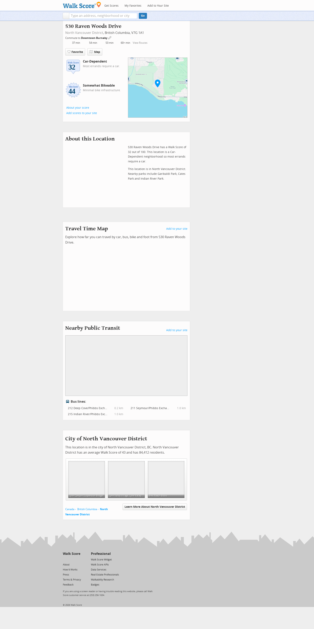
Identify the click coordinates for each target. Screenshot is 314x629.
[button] (66, 16)
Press (66, 574)
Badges (95, 584)
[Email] (77, 559)
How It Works (70, 569)
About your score (77, 107)
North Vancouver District (84, 33)
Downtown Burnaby (94, 37)
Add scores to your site (81, 113)
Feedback (68, 584)
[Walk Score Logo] (82, 5)
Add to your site (176, 229)
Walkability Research (102, 579)
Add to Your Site (158, 5)
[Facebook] (71, 559)
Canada (69, 509)
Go (143, 15)
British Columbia (87, 509)
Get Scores (111, 5)
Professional (101, 554)
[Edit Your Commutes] (110, 37)
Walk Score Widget (101, 559)
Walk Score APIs (100, 564)
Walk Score (71, 554)
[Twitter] (65, 559)
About (66, 564)
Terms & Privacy (72, 579)
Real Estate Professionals (105, 574)
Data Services (98, 569)
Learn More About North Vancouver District (155, 507)
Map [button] (95, 52)
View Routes (140, 42)
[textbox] (103, 16)
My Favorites (133, 5)
